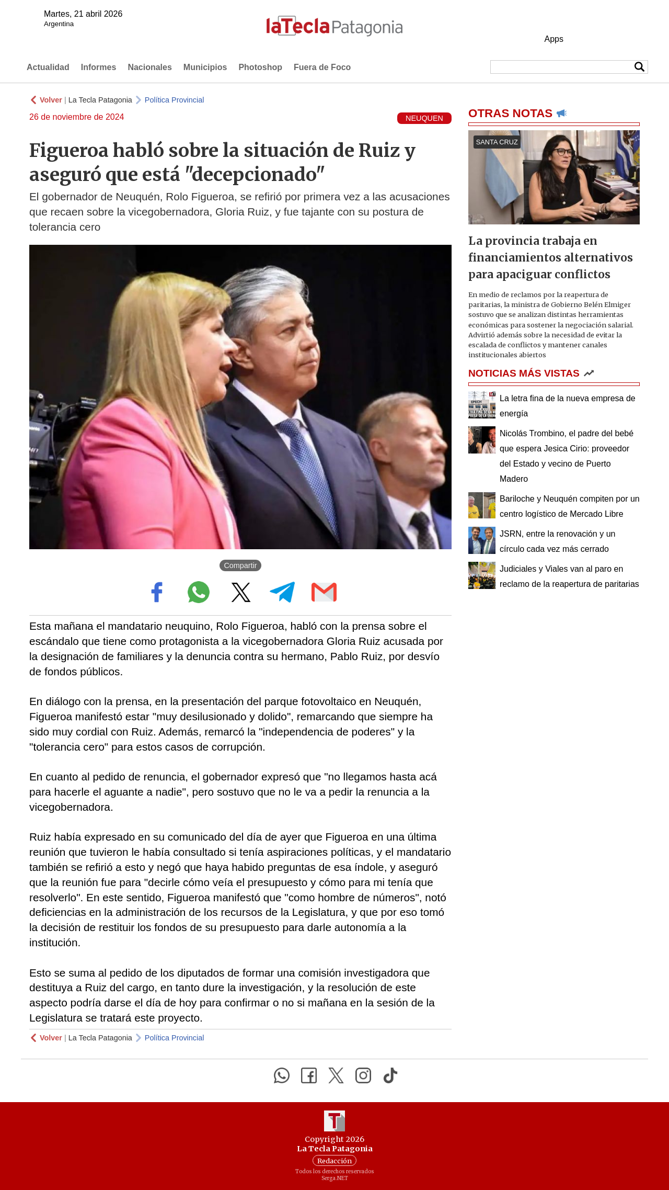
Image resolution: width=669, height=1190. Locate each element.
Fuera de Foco (322, 67)
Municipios (205, 67)
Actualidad (48, 67)
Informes (99, 67)
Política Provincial (174, 100)
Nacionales (149, 67)
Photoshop (260, 67)
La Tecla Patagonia (100, 100)
